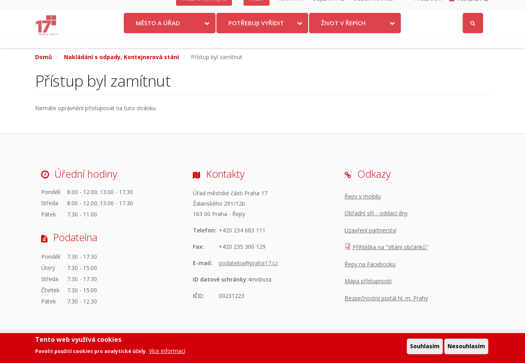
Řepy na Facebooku (370, 264)
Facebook (427, 9)
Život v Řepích (343, 33)
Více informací (167, 351)
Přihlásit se (473, 9)
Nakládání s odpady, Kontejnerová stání (121, 57)
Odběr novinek (373, 9)
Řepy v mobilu (363, 196)
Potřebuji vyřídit (256, 33)
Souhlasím (425, 346)
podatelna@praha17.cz (248, 263)
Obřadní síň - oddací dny (376, 213)
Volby (256, 9)
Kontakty (291, 9)
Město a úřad (158, 33)
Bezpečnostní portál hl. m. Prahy (386, 298)
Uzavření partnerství (370, 230)
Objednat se (329, 9)
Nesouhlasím (466, 346)
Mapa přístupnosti (368, 281)
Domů (43, 57)
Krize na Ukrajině (204, 9)
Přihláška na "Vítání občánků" (390, 247)
